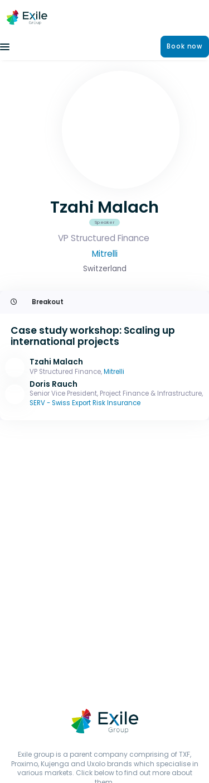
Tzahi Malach (56, 362)
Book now (185, 46)
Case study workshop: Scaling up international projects (93, 336)
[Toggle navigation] (4, 47)
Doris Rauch (53, 384)
